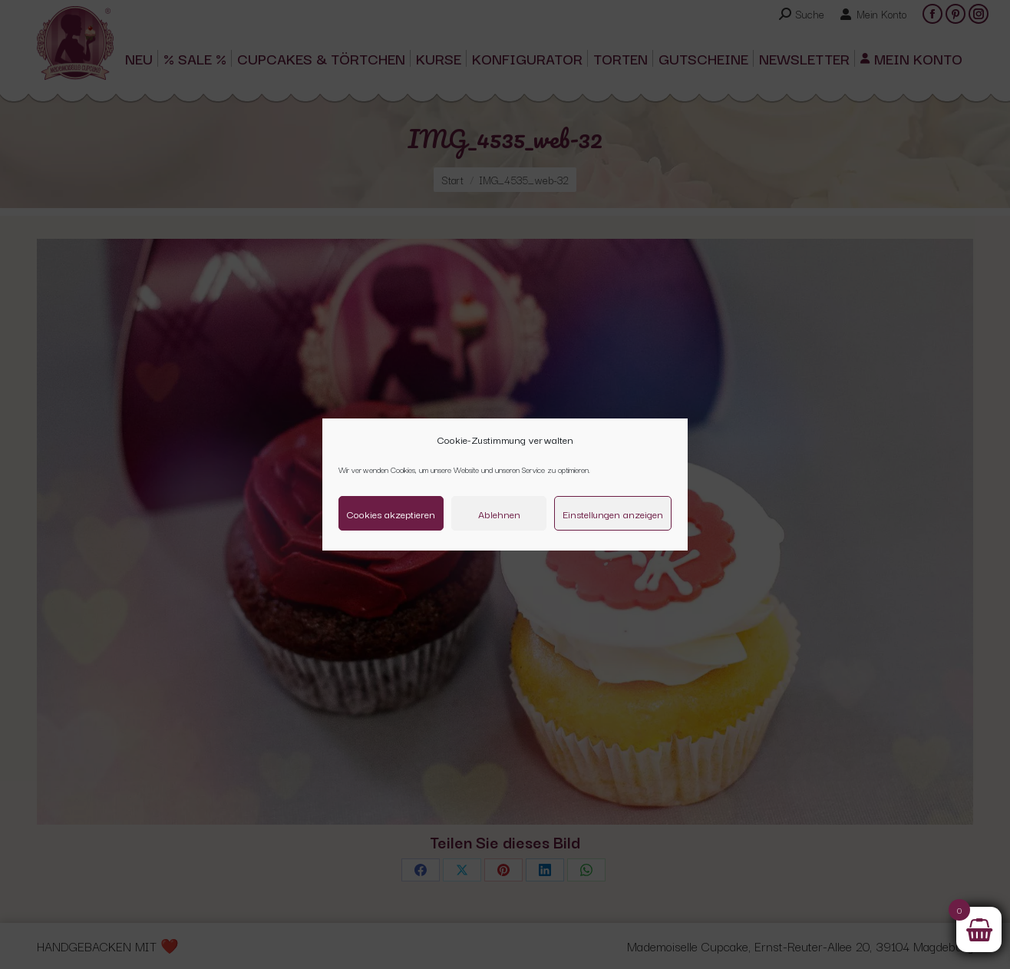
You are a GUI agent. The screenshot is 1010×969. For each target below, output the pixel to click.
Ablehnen (499, 513)
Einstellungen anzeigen (613, 513)
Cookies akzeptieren (391, 513)
